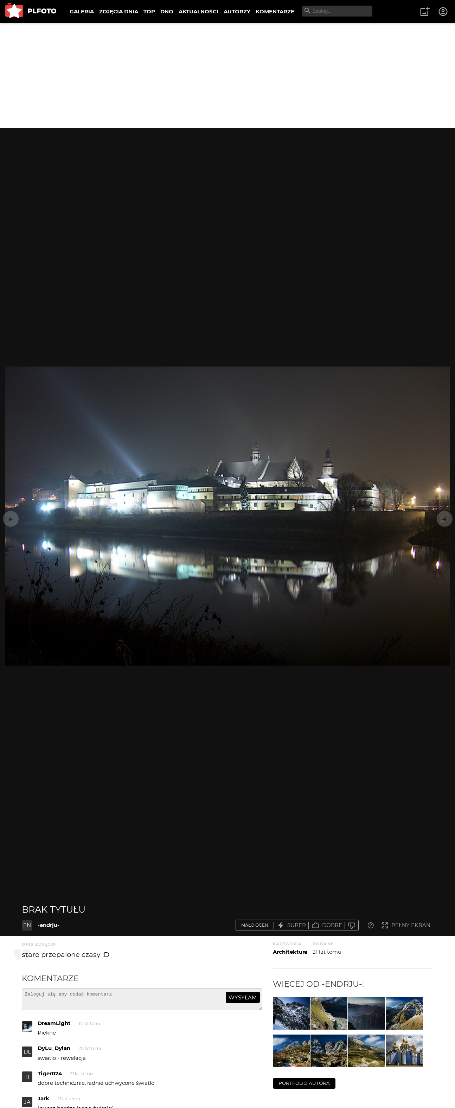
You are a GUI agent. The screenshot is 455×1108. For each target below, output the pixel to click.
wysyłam (243, 997)
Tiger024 (50, 1076)
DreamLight (54, 1026)
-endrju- (48, 925)
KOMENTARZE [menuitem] (275, 11)
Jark (43, 1101)
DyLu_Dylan (54, 1051)
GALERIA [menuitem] (82, 11)
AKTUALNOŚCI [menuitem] (198, 11)
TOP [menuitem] (149, 11)
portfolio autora (304, 1083)
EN (27, 925)
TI (27, 1080)
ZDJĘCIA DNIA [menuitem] (118, 11)
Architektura (290, 951)
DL (27, 1054)
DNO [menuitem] (166, 11)
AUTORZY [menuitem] (237, 11)
